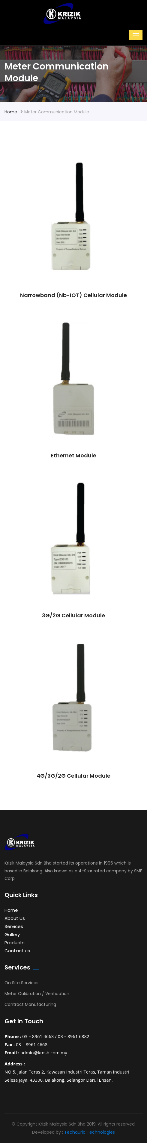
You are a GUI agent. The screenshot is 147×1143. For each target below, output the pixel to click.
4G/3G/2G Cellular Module (73, 775)
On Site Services (21, 983)
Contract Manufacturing (30, 1004)
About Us (14, 918)
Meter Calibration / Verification (36, 994)
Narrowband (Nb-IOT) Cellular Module (73, 295)
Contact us (17, 951)
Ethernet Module (73, 455)
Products (14, 942)
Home (10, 112)
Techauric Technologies (89, 1132)
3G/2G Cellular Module (73, 615)
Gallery (12, 934)
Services (13, 926)
